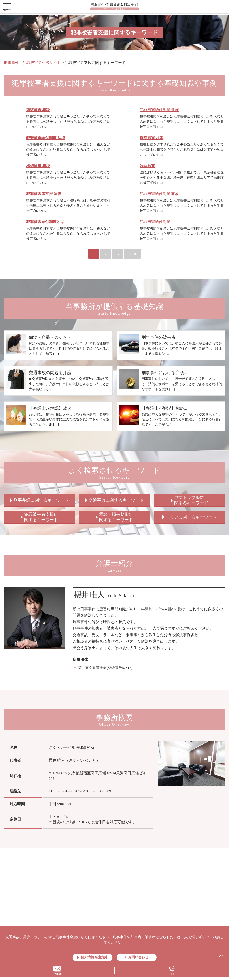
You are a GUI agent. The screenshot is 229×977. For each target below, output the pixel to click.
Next (132, 254)
